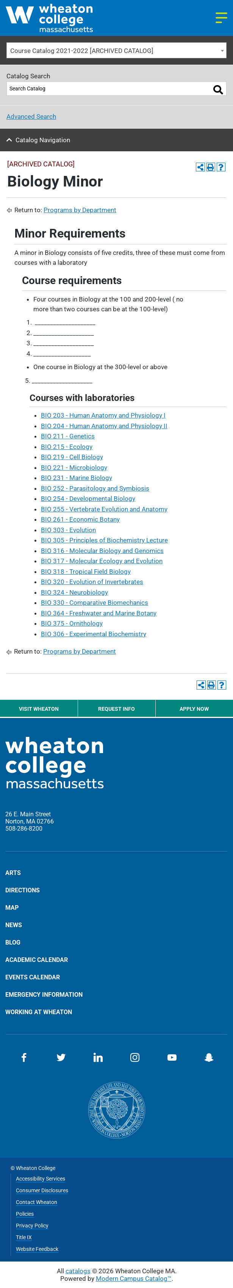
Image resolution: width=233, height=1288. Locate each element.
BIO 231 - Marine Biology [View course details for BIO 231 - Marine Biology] (76, 478)
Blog (12, 942)
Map (12, 907)
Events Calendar (32, 977)
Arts (13, 873)
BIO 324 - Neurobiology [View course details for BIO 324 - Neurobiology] (74, 592)
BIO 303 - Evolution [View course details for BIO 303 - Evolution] (68, 530)
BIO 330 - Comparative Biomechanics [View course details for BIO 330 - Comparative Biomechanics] (94, 602)
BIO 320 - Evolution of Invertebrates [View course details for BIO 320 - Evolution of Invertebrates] (92, 582)
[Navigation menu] (221, 17)
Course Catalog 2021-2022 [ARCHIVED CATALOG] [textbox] (81, 50)
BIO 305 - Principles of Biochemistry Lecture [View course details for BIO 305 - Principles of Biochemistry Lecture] (104, 540)
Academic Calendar (36, 959)
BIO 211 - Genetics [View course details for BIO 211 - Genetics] (68, 436)
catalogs (78, 1271)
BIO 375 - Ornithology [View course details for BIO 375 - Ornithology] (72, 623)
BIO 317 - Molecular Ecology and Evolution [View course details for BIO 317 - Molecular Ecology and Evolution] (102, 561)
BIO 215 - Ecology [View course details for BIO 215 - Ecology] (66, 447)
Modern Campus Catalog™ (134, 1278)
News (13, 924)
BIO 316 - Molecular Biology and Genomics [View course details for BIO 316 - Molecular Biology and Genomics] (102, 551)
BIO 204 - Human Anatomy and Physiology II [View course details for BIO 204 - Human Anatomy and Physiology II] (104, 426)
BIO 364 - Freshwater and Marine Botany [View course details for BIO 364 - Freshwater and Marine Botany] (98, 613)
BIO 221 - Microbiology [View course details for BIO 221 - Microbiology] (74, 467)
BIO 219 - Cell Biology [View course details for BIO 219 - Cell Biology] (72, 457)
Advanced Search (31, 116)
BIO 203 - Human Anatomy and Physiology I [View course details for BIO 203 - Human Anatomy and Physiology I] (103, 415)
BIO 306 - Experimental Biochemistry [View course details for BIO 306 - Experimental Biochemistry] (93, 634)
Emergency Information (44, 994)
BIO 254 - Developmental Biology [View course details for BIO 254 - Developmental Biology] (88, 498)
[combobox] (116, 50)
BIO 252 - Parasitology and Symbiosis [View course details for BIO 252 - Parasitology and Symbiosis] (95, 488)
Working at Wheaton (38, 1011)
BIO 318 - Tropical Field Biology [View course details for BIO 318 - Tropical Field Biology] (86, 571)
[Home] (61, 18)
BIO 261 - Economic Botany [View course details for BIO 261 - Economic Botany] (80, 519)
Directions (22, 890)
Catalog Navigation (43, 140)
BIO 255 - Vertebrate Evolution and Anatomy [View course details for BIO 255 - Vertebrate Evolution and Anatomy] (104, 509)
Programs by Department (80, 210)
